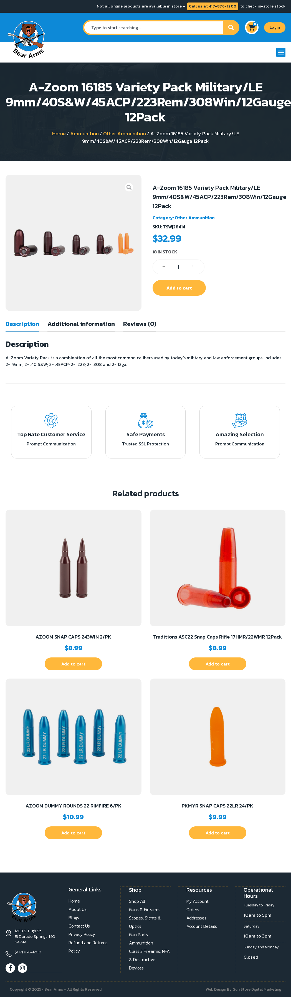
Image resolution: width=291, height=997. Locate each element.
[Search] (231, 27)
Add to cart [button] (73, 663)
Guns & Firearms (144, 909)
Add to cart (179, 288)
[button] (280, 52)
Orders (192, 909)
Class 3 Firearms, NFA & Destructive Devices (149, 959)
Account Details (201, 926)
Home (59, 133)
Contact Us (79, 926)
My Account (197, 901)
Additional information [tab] (81, 323)
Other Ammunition (124, 133)
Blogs (74, 917)
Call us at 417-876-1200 (213, 6)
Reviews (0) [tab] (139, 323)
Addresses (196, 917)
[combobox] (153, 27)
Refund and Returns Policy (88, 946)
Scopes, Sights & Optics (145, 921)
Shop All (137, 901)
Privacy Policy (82, 934)
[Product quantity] (178, 267)
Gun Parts (138, 934)
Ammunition (84, 133)
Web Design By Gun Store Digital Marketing (243, 989)
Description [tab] (22, 323)
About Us (78, 909)
